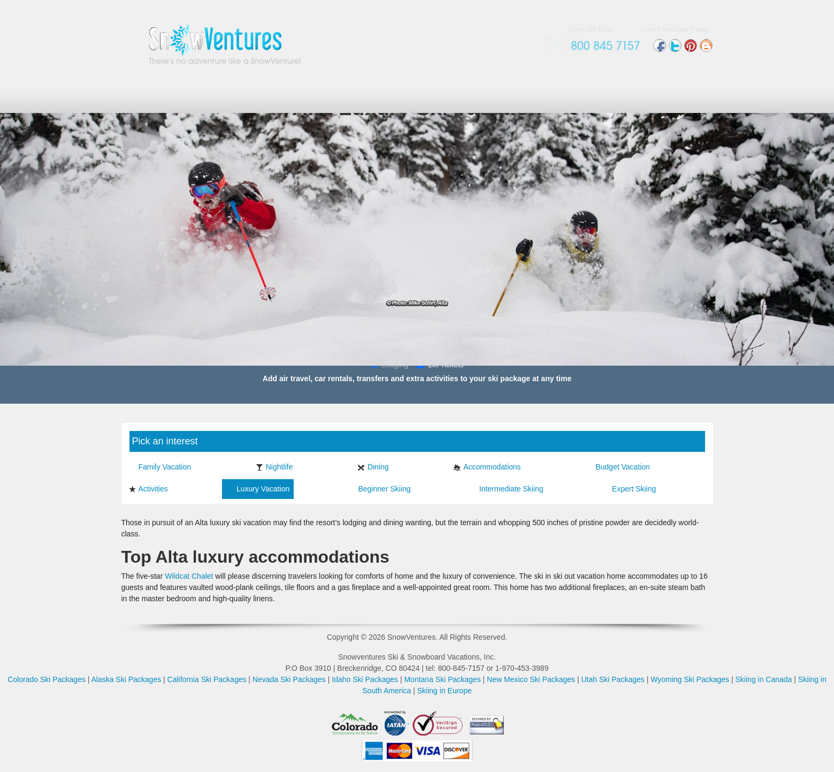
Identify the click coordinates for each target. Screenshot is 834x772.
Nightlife (274, 467)
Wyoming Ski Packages (690, 679)
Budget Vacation (617, 467)
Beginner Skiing (379, 489)
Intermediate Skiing (506, 489)
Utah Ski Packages (612, 679)
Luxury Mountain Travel (674, 29)
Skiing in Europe (444, 690)
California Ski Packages (207, 679)
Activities (148, 489)
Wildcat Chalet (189, 576)
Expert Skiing (629, 489)
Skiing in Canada (764, 679)
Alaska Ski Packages (126, 679)
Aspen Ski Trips (589, 29)
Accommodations (487, 467)
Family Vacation (160, 467)
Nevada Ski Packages (289, 679)
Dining (373, 467)
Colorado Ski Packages (46, 679)
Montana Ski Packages (442, 679)
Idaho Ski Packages (365, 679)
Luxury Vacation (257, 489)
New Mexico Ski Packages (531, 679)
